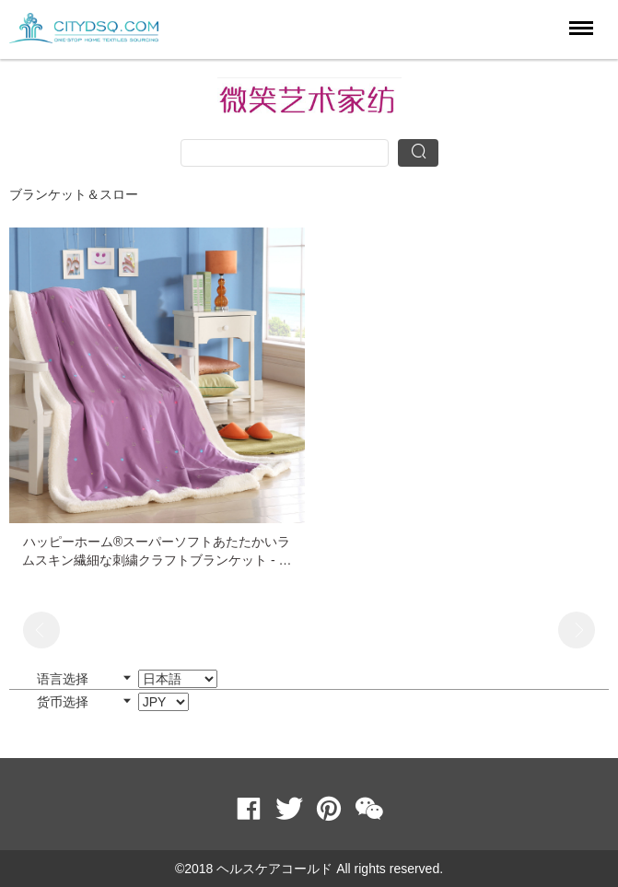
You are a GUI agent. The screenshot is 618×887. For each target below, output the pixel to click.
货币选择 (113, 701)
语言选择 (127, 678)
